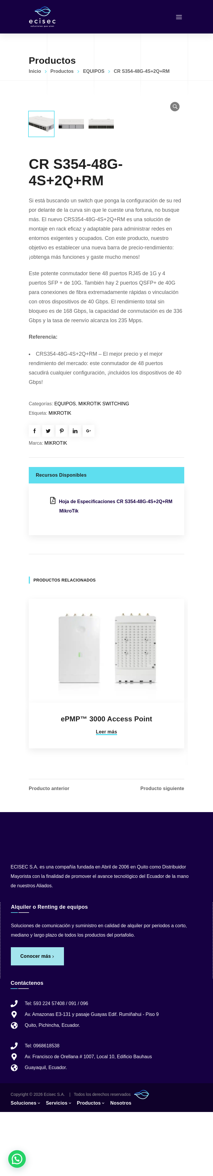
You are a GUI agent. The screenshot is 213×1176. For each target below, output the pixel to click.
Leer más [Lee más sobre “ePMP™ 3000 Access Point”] (106, 795)
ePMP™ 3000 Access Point (106, 783)
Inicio (35, 71)
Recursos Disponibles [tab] (61, 539)
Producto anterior (49, 852)
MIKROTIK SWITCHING (103, 467)
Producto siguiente (162, 852)
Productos (62, 71)
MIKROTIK (60, 477)
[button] (175, 106)
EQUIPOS (93, 71)
